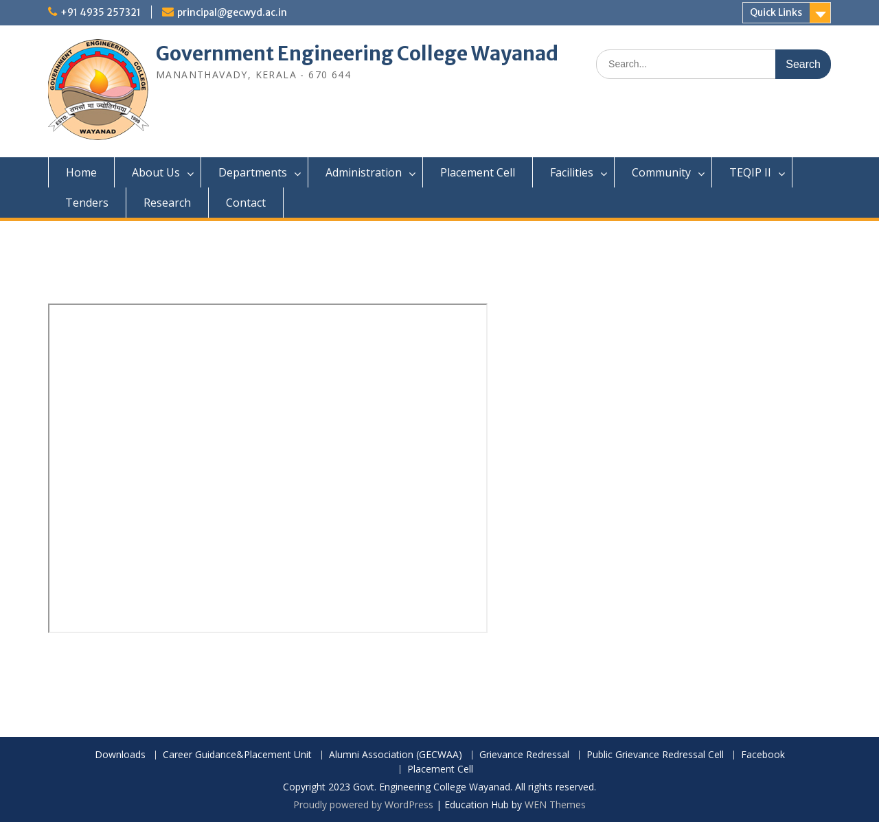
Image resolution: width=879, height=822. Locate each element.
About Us (156, 172)
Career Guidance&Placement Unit (237, 755)
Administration (364, 172)
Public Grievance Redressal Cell (655, 755)
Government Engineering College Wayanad (357, 53)
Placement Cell (477, 172)
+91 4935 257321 (100, 12)
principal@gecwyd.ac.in (232, 12)
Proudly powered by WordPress (363, 804)
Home (81, 172)
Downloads (120, 755)
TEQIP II (750, 172)
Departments (252, 172)
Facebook (763, 755)
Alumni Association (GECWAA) (395, 755)
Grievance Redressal (524, 755)
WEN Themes (555, 804)
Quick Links (776, 12)
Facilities (571, 172)
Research (167, 202)
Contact (246, 202)
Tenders (87, 202)
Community (661, 172)
